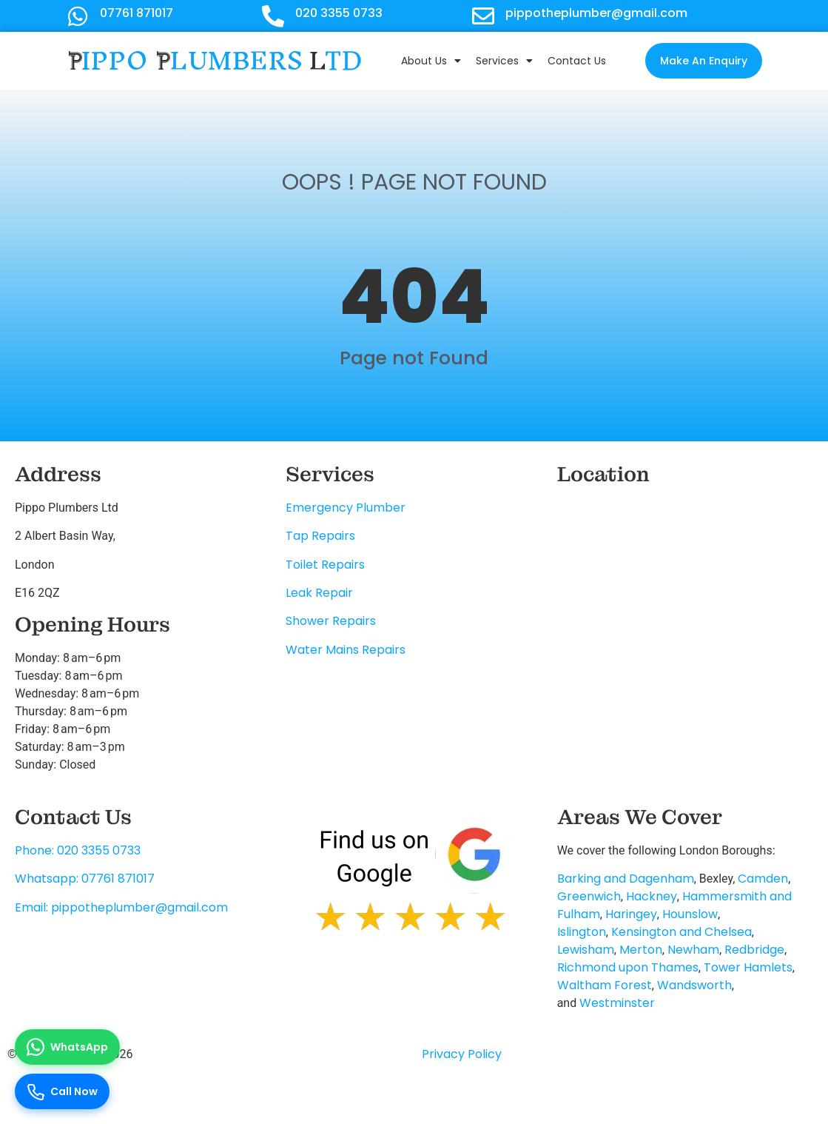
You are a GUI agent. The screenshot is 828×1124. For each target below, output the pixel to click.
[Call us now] (62, 1091)
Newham (693, 949)
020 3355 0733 (339, 12)
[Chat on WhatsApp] (67, 1047)
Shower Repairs (331, 620)
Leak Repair (319, 592)
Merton (640, 949)
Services (504, 60)
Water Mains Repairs (345, 649)
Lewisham (585, 949)
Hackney (651, 896)
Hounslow (690, 914)
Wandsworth (694, 985)
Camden (763, 878)
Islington (581, 931)
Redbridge (754, 949)
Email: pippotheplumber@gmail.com (121, 907)
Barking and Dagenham (625, 878)
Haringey (631, 914)
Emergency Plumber (345, 507)
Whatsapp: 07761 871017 (85, 878)
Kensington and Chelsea (681, 931)
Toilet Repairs (325, 564)
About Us (431, 60)
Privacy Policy (462, 1054)
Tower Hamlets (748, 967)
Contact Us (577, 60)
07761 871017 (136, 12)
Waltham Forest (604, 985)
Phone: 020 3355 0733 (78, 850)
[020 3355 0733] (273, 16)
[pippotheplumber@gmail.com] (483, 16)
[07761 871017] (78, 16)
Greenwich (589, 896)
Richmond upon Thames (628, 967)
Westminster (617, 1002)
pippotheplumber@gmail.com (596, 12)
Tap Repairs (320, 535)
